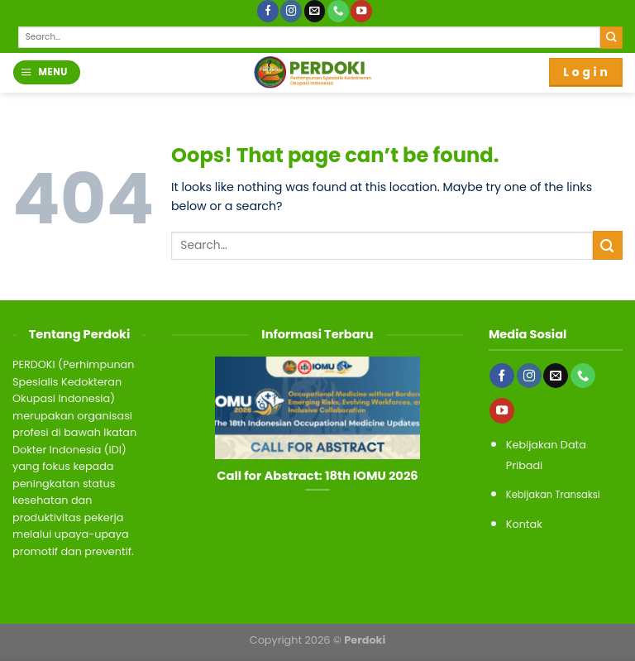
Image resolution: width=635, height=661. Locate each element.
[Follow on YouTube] (361, 11)
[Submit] (611, 37)
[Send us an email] (315, 11)
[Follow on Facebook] (268, 11)
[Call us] (338, 11)
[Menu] (46, 72)
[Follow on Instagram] (291, 11)
